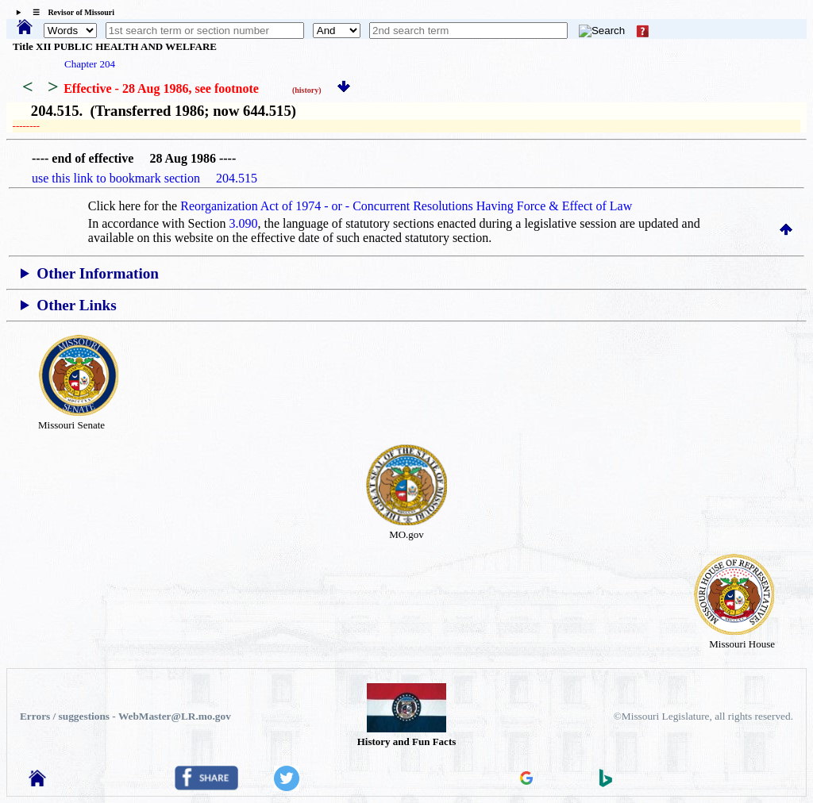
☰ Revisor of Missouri (69, 12)
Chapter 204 (89, 64)
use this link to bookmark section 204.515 (144, 178)
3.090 (243, 223)
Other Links (76, 305)
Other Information (98, 273)
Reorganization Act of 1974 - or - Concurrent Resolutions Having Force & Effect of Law (406, 206)
